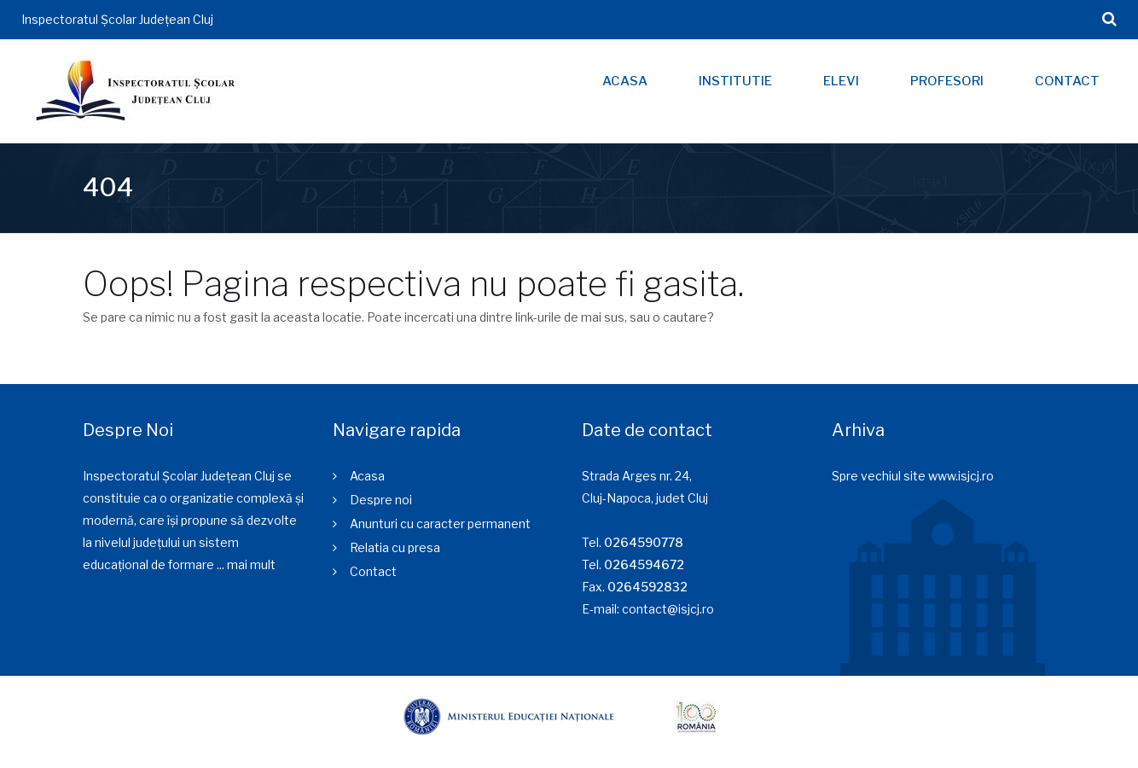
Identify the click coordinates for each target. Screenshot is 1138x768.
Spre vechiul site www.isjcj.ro (913, 475)
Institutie (735, 81)
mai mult (251, 564)
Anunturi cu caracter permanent (440, 523)
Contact (1067, 81)
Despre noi (381, 499)
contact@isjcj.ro (668, 609)
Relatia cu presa (395, 547)
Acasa (624, 81)
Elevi (841, 81)
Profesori (947, 81)
